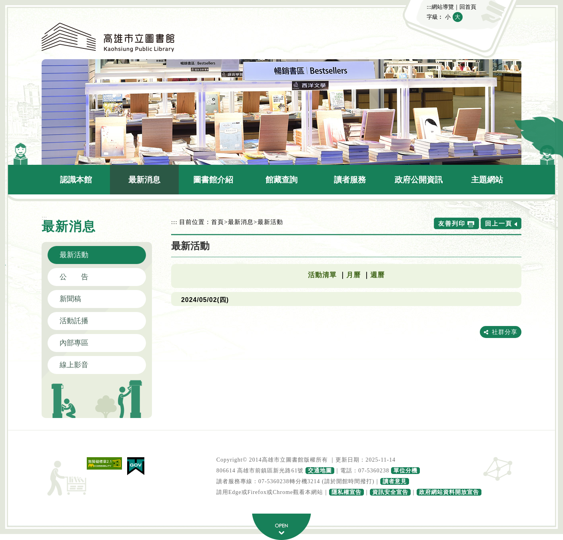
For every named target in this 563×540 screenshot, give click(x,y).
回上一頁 (498, 223)
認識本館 (76, 179)
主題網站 (487, 179)
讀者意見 (395, 481)
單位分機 (405, 471)
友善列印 (451, 223)
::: (429, 7)
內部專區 (74, 343)
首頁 (217, 221)
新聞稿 (70, 299)
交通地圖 (320, 471)
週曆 (377, 275)
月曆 (353, 275)
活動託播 (74, 321)
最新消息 (144, 179)
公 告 (74, 277)
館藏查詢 (281, 179)
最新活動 (74, 255)
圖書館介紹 (213, 179)
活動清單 (322, 275)
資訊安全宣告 (390, 492)
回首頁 (467, 7)
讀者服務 (350, 179)
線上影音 (74, 365)
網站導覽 (442, 7)
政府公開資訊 (419, 179)
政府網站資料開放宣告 (449, 492)
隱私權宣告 (346, 492)
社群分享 (504, 331)
